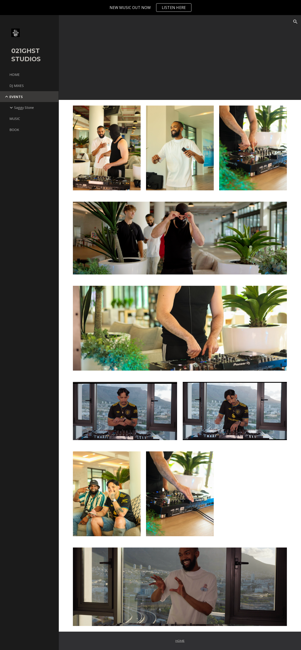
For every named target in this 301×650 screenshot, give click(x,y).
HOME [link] (14, 74)
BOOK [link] (14, 129)
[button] (295, 21)
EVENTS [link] (16, 96)
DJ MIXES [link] (16, 85)
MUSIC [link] (14, 118)
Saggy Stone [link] (24, 107)
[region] (150, 7)
